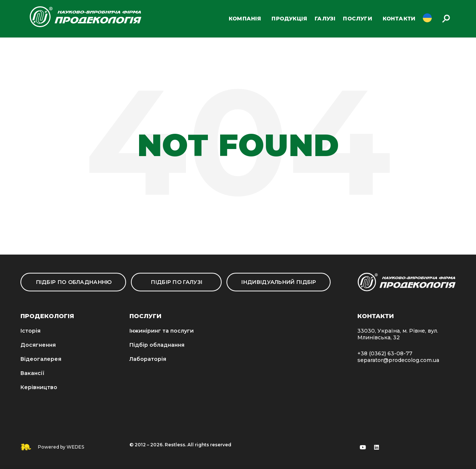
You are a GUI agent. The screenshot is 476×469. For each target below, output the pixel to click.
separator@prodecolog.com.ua (398, 360)
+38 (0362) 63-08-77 (384, 353)
